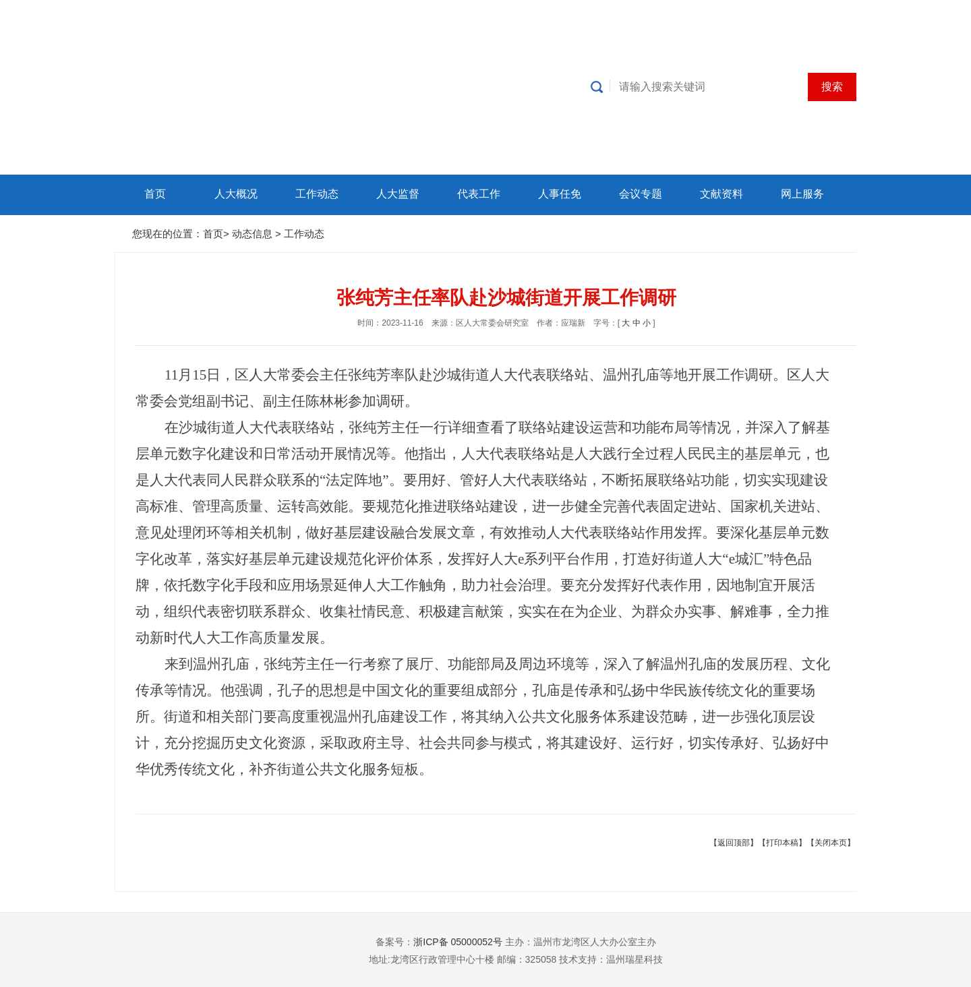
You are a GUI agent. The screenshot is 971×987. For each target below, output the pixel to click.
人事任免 (559, 194)
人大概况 (236, 194)
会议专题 (640, 194)
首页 (155, 194)
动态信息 (253, 233)
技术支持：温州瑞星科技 (611, 959)
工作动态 (317, 194)
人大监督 (397, 194)
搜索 (832, 86)
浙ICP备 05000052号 (457, 941)
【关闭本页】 (830, 842)
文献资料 (721, 194)
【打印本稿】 (782, 842)
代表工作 (478, 194)
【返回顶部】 (733, 842)
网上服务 (802, 194)
